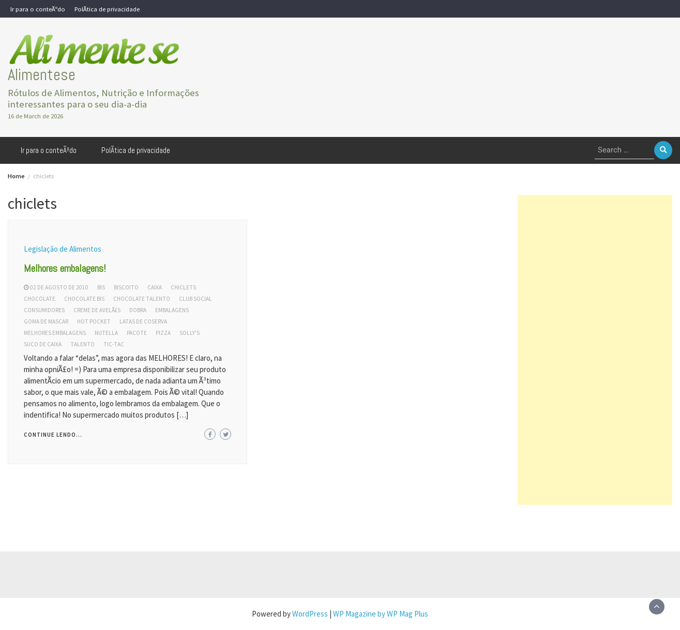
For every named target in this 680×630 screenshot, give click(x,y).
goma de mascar (46, 321)
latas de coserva (143, 321)
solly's (189, 332)
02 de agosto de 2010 (59, 287)
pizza (163, 332)
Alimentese (41, 75)
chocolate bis (84, 298)
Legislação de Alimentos (62, 249)
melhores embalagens (55, 332)
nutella (106, 332)
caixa (154, 287)
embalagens (172, 310)
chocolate (39, 298)
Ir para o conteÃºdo (37, 9)
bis (101, 287)
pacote (137, 332)
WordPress (310, 614)
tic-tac (113, 344)
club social (195, 298)
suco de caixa (43, 344)
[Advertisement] (595, 350)
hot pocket (94, 321)
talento (82, 344)
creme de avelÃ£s (96, 310)
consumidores (44, 310)
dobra (137, 310)
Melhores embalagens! (65, 268)
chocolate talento (141, 298)
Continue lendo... (53, 434)
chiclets (183, 287)
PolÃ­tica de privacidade (107, 9)
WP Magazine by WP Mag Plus (380, 614)
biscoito (126, 287)
